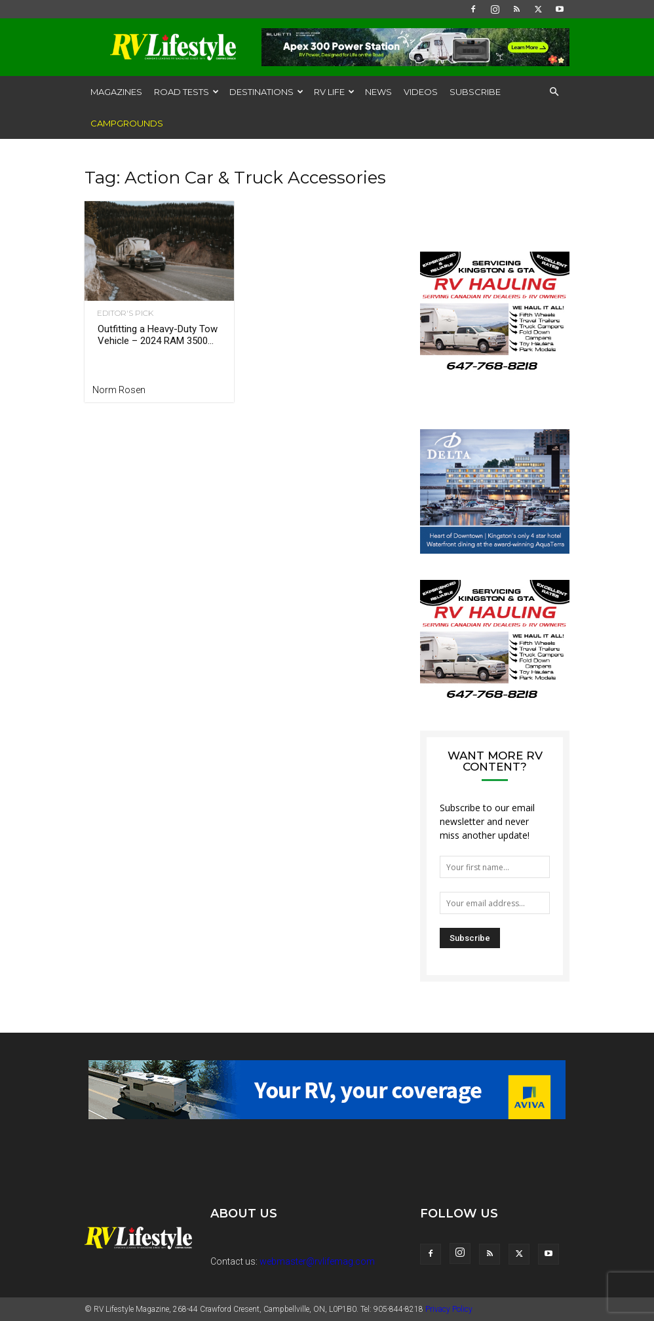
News (378, 91)
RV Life (334, 91)
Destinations (266, 91)
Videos (421, 91)
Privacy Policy (448, 1309)
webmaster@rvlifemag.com (317, 1261)
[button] (553, 92)
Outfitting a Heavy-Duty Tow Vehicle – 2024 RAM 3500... (158, 335)
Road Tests (186, 91)
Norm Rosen (118, 390)
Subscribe (475, 91)
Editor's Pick (120, 313)
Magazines (116, 91)
